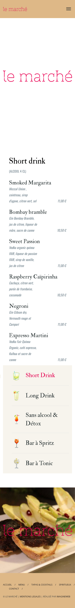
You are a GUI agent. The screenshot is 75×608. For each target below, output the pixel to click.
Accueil (7, 584)
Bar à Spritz (40, 443)
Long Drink (40, 395)
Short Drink (40, 375)
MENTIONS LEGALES (30, 596)
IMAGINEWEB (63, 596)
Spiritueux (65, 584)
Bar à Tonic (39, 463)
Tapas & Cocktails (41, 584)
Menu (21, 584)
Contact (14, 588)
